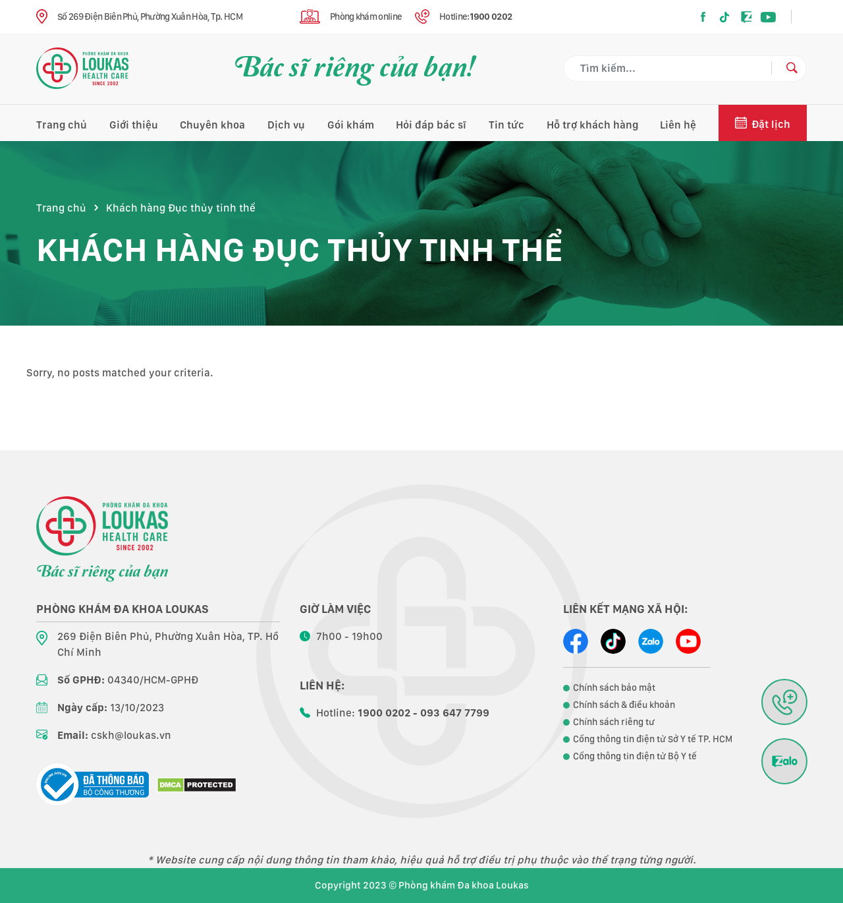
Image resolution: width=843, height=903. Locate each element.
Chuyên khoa (212, 125)
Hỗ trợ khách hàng (592, 125)
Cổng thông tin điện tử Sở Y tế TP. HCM (652, 739)
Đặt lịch (770, 124)
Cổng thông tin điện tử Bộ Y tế (635, 756)
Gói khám (350, 125)
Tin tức (506, 125)
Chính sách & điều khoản (624, 704)
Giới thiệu (133, 125)
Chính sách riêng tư (614, 721)
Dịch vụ (286, 125)
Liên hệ (678, 125)
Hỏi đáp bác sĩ (431, 125)
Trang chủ (61, 125)
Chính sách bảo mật (614, 687)
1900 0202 (491, 16)
